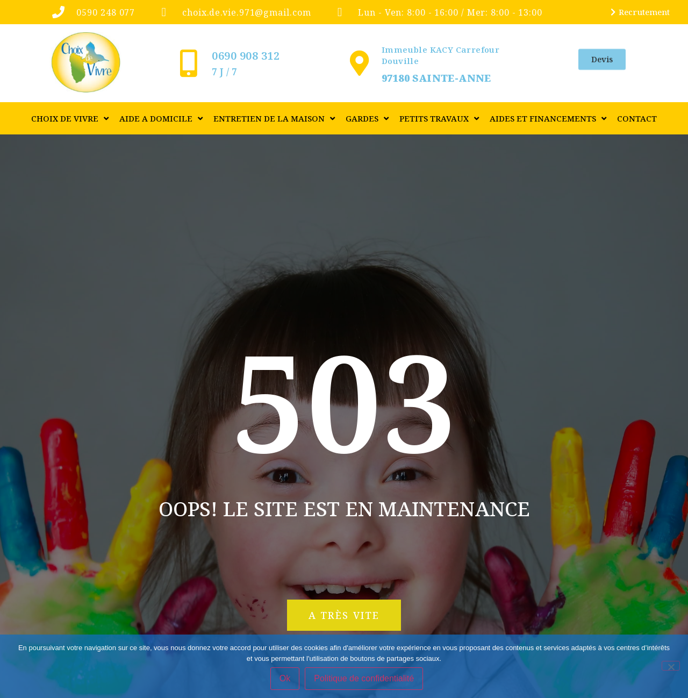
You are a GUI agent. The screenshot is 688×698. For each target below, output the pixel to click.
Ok (285, 678)
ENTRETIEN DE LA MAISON (274, 118)
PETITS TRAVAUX (439, 118)
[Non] (671, 666)
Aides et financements (548, 118)
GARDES (367, 118)
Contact (637, 118)
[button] (344, 615)
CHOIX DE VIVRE (70, 118)
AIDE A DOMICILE (161, 118)
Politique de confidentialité (364, 678)
